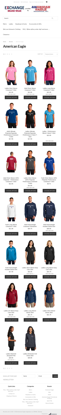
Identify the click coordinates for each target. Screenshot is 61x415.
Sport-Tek (49, 401)
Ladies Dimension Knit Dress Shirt (30, 354)
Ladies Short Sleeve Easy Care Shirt (30, 268)
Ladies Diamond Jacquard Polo (11, 354)
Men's (5, 24)
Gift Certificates (24, 2)
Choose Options (11, 97)
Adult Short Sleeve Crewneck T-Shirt (30, 89)
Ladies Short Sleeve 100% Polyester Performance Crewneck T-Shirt (30, 180)
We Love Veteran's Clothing (11, 29)
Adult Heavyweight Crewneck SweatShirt (30, 225)
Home (4, 41)
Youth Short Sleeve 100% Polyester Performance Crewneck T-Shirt (49, 179)
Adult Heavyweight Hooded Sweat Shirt (49, 225)
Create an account (38, 2)
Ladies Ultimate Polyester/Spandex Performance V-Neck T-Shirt (30, 134)
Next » (11, 54)
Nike (49, 392)
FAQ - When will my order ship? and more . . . (36, 29)
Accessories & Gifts (35, 24)
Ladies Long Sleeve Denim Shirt (30, 311)
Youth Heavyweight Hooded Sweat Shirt (11, 268)
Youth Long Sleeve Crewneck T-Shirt (11, 225)
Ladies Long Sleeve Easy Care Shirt (49, 268)
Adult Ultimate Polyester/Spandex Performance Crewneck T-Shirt (11, 134)
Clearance (6, 34)
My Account (16, 2)
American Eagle (49, 390)
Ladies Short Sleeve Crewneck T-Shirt (11, 89)
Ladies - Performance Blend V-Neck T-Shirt (49, 132)
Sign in (31, 2)
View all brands (49, 403)
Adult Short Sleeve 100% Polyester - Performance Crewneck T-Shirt (11, 179)
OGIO (49, 394)
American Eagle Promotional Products (49, 397)
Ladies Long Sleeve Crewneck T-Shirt (49, 89)
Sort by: (40, 54)
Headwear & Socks (21, 24)
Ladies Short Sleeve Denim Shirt (49, 311)
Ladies (11, 24)
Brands (11, 41)
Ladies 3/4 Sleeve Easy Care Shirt (11, 311)
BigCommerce (53, 414)
